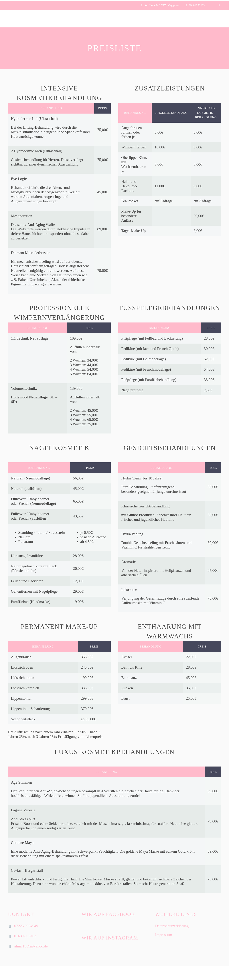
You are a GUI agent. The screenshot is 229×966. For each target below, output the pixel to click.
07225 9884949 (26, 926)
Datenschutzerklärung (172, 926)
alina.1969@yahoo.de (31, 946)
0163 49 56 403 (197, 5)
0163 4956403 (25, 936)
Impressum (163, 935)
